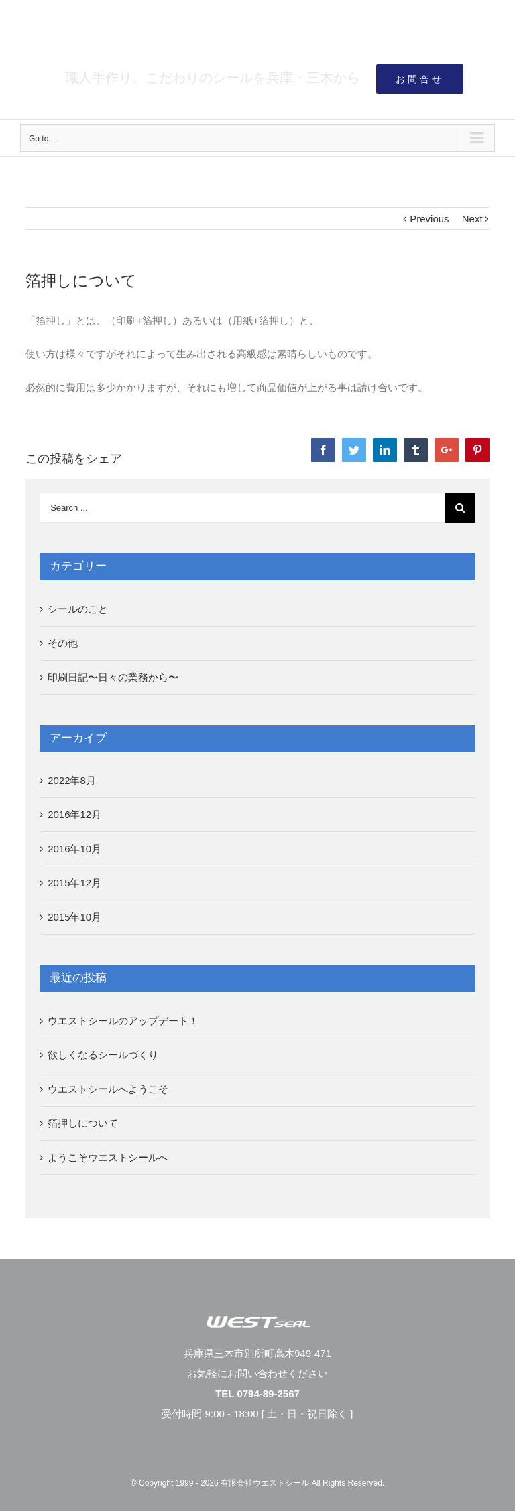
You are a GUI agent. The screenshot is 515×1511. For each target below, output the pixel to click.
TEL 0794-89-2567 (257, 1393)
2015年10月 (74, 917)
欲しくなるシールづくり (103, 1054)
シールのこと (78, 609)
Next (472, 218)
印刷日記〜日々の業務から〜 (113, 677)
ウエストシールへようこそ (108, 1089)
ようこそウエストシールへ (108, 1157)
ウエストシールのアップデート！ (123, 1020)
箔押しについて (83, 1123)
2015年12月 (74, 882)
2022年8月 (72, 780)
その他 (63, 643)
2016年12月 (74, 814)
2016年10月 (74, 848)
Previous (429, 218)
